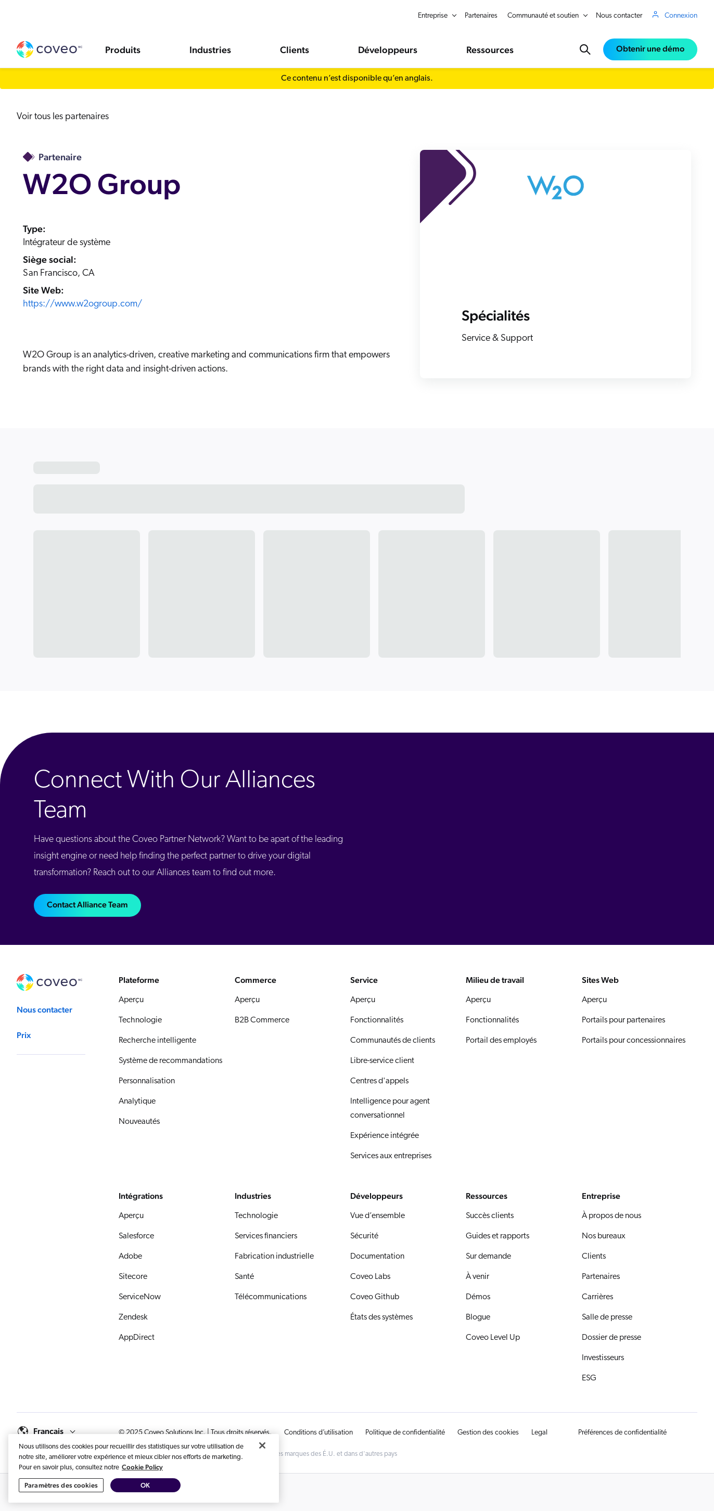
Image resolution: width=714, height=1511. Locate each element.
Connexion (681, 15)
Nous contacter (619, 16)
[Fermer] (262, 1466)
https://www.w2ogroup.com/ (82, 304)
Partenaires (481, 16)
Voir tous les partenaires (63, 117)
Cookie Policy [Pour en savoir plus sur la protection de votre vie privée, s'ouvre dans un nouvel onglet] (142, 1488)
